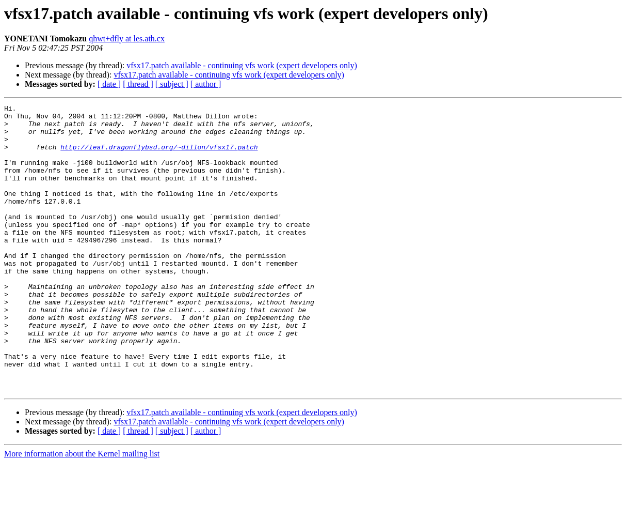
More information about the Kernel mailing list (81, 511)
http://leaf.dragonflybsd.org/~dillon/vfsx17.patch (159, 156)
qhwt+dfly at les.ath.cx (127, 38)
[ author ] (205, 84)
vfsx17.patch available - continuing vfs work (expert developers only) (241, 65)
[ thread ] (138, 84)
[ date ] (109, 84)
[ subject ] (171, 84)
